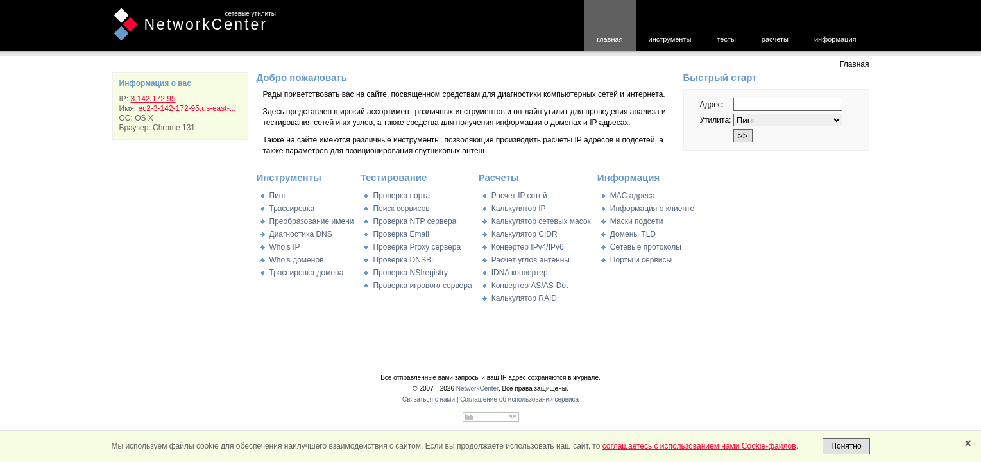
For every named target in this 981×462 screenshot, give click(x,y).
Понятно (846, 445)
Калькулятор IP (518, 208)
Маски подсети (636, 221)
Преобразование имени (311, 221)
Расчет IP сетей (519, 195)
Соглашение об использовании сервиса (519, 399)
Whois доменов (296, 259)
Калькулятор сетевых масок (541, 221)
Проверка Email (401, 234)
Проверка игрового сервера (422, 285)
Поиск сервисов (401, 208)
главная (609, 39)
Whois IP (284, 247)
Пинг (277, 195)
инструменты (670, 39)
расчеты (775, 39)
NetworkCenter (206, 24)
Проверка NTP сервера (414, 221)
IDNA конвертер (519, 272)
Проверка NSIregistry (410, 272)
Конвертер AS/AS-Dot (529, 285)
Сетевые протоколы (645, 247)
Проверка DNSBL (404, 259)
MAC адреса (632, 195)
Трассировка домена (306, 272)
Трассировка (292, 208)
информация (835, 39)
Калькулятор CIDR (524, 234)
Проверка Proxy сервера (417, 247)
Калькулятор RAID (524, 298)
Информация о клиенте (652, 208)
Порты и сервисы (641, 259)
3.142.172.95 (153, 98)
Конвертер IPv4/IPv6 (527, 247)
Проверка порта (401, 195)
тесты (726, 39)
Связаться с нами (428, 399)
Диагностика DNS (300, 234)
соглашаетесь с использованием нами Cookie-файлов (699, 445)
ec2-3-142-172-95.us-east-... (187, 108)
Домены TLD (633, 234)
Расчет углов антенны (530, 259)
